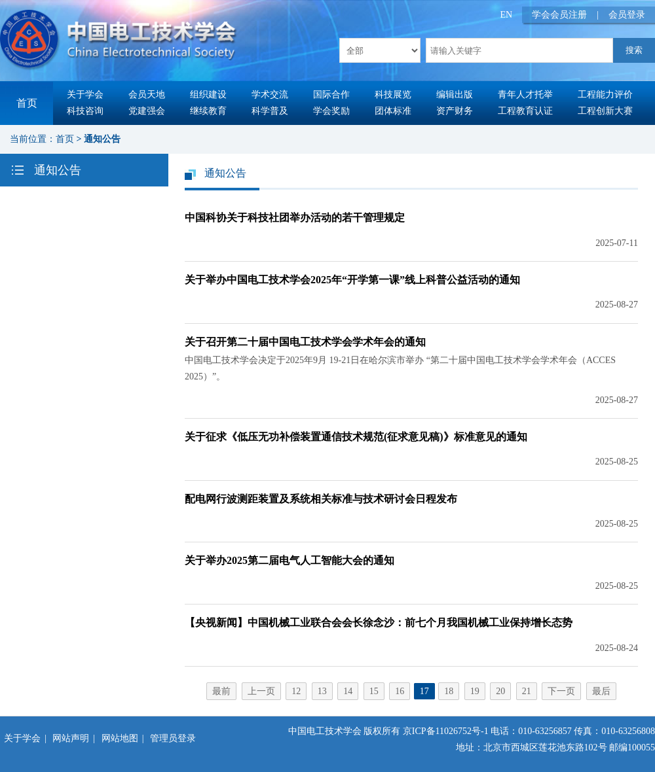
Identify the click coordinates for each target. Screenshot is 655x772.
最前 (221, 691)
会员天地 (146, 94)
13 (322, 691)
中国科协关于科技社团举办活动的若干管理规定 (295, 217)
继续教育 (208, 111)
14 (347, 691)
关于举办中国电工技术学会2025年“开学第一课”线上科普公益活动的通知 (352, 279)
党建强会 (146, 111)
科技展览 (393, 94)
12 (296, 691)
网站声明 (70, 738)
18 (448, 691)
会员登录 (626, 15)
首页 (26, 103)
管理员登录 (173, 738)
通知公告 (102, 139)
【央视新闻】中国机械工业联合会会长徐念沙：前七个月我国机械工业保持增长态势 (378, 622)
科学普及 (270, 111)
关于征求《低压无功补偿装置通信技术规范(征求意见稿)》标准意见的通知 (356, 436)
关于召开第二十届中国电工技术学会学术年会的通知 (305, 341)
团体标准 (393, 111)
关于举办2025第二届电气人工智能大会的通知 (289, 560)
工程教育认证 (525, 111)
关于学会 (85, 94)
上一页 (261, 691)
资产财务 (454, 111)
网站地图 (120, 738)
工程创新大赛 (605, 111)
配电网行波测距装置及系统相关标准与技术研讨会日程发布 (321, 498)
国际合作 (331, 94)
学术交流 (270, 94)
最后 (601, 691)
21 (526, 691)
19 (474, 691)
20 (500, 691)
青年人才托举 (525, 94)
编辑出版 (454, 94)
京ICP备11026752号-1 (446, 731)
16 (399, 691)
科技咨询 (85, 111)
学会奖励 (331, 111)
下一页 (561, 691)
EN (506, 15)
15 (374, 691)
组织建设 (208, 94)
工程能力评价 (605, 94)
